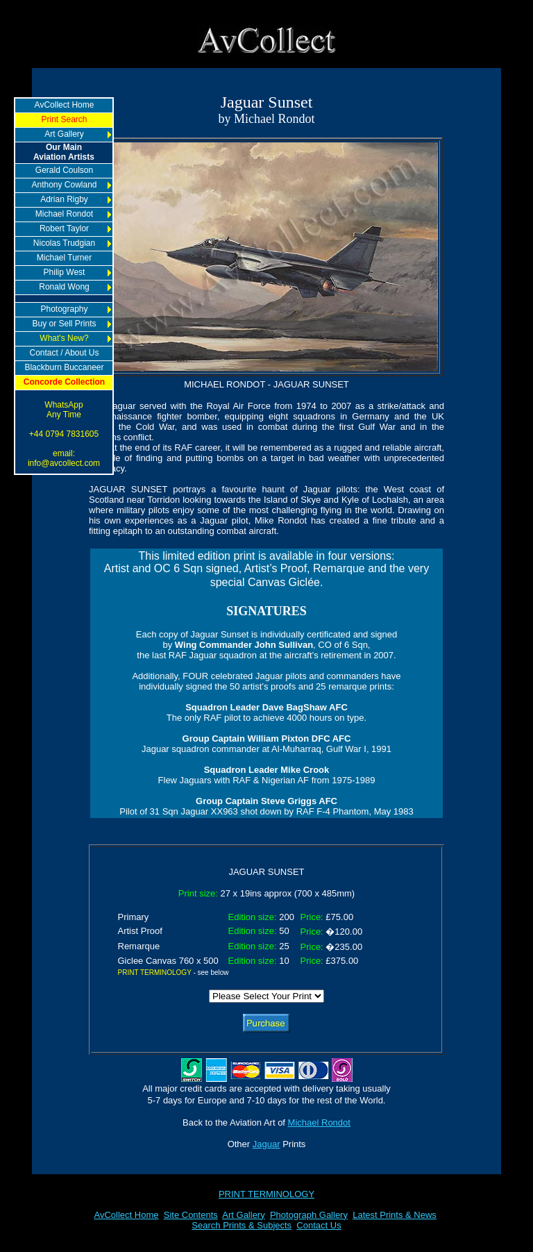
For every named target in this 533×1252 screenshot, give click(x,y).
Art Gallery (243, 1215)
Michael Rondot (319, 1122)
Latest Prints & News (395, 1215)
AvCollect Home (126, 1215)
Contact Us (318, 1225)
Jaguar (266, 1144)
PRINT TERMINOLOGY (266, 1194)
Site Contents (191, 1215)
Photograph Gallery (309, 1215)
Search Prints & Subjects (241, 1225)
